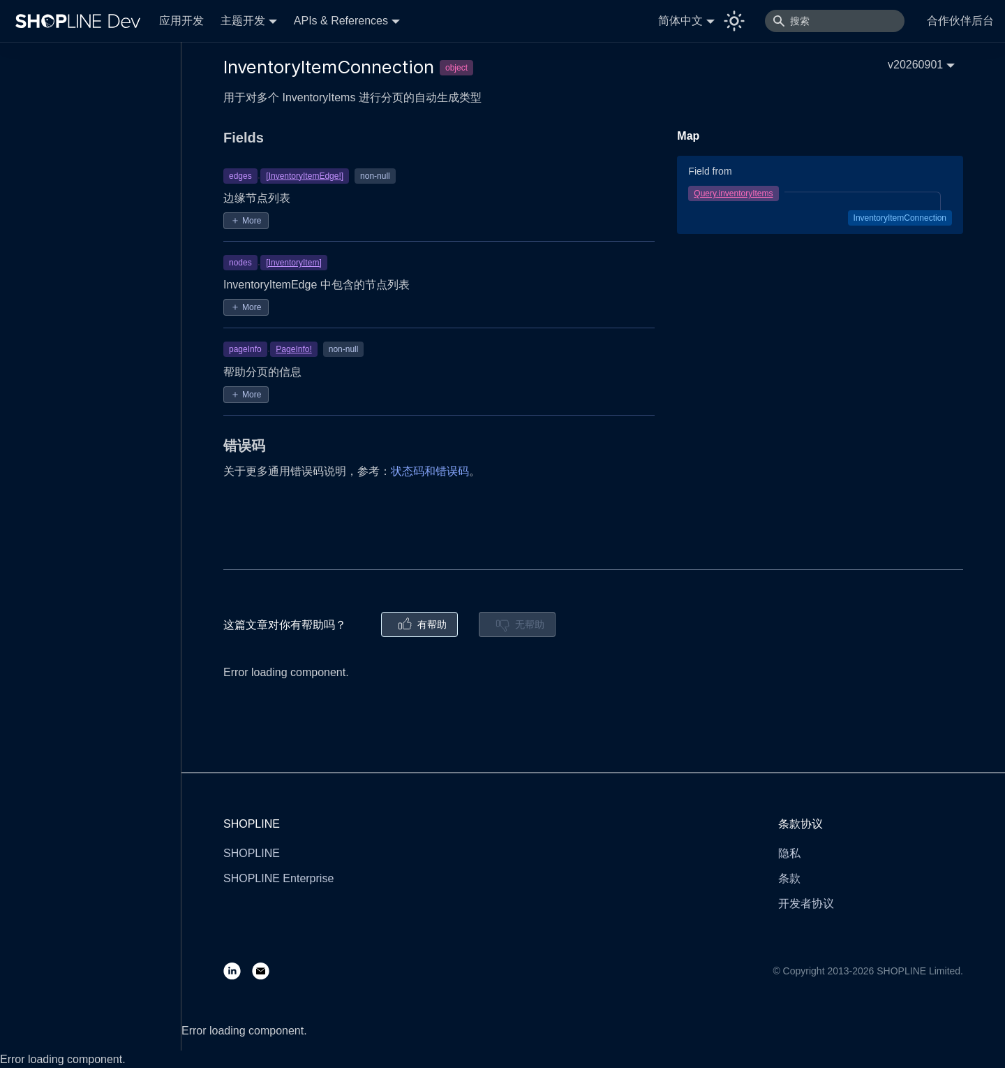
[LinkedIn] (237, 970)
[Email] (266, 970)
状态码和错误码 (430, 471)
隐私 (789, 853)
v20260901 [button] (915, 65)
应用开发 (181, 21)
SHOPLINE (251, 853)
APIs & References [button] (341, 21)
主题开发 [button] (243, 21)
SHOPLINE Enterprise (278, 878)
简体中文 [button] (680, 21)
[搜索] (834, 21)
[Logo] (81, 21)
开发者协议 (806, 903)
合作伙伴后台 (960, 21)
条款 (789, 878)
